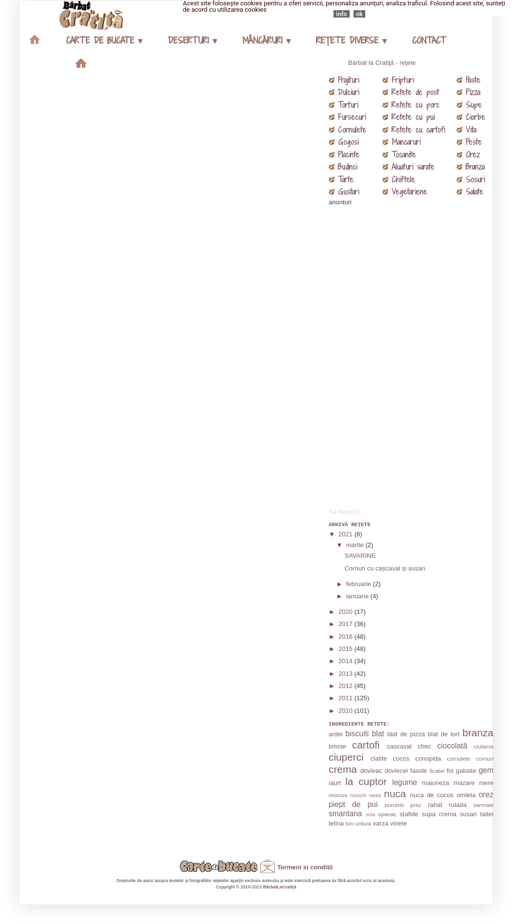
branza (477, 732)
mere (486, 782)
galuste (466, 770)
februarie (359, 584)
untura (363, 823)
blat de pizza (406, 734)
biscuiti (357, 733)
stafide (409, 814)
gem (486, 770)
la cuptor (366, 781)
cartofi (366, 744)
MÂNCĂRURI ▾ (266, 40)
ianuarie (358, 596)
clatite (379, 758)
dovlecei (396, 770)
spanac (387, 814)
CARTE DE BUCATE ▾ (104, 40)
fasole (418, 770)
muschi (358, 795)
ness (375, 795)
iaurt (335, 782)
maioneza (435, 782)
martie (356, 545)
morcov (338, 795)
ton (350, 823)
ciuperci (346, 757)
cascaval (399, 746)
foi (450, 770)
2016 (346, 636)
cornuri (484, 758)
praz (416, 805)
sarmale (483, 805)
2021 (346, 534)
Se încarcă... (346, 511)
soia (370, 814)
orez (486, 794)
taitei (486, 814)
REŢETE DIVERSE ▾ (351, 40)
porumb (394, 805)
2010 (346, 710)
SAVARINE (359, 555)
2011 (346, 698)
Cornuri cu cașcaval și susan (384, 568)
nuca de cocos (431, 795)
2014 (346, 661)
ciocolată (452, 746)
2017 (346, 624)
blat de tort (444, 734)
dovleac (371, 770)
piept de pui (353, 804)
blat (378, 733)
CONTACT (428, 40)
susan (468, 814)
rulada (458, 804)
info (341, 14)
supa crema (439, 814)
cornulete (459, 758)
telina (336, 823)
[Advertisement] (402, 353)
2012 (346, 685)
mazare (463, 782)
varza (381, 823)
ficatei (437, 770)
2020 (346, 611)
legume (404, 782)
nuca (395, 793)
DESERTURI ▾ (192, 40)
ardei (336, 734)
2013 (346, 673)
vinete (398, 823)
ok (359, 14)
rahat (435, 804)
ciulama (483, 746)
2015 (346, 648)
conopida (428, 758)
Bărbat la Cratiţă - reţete (382, 62)
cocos (401, 758)
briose (337, 746)
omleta (465, 795)
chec (424, 746)
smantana (345, 813)
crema (343, 769)
